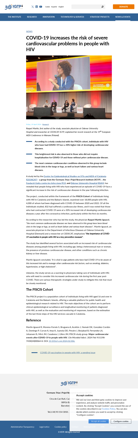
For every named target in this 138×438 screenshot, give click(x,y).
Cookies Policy (108, 409)
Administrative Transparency (22, 427)
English (61, 7)
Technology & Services (72, 17)
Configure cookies (121, 421)
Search (102, 6)
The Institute (14, 17)
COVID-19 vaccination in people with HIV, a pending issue (67, 352)
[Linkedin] (36, 7)
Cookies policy (60, 427)
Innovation (49, 17)
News (29, 31)
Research (32, 17)
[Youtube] (40, 7)
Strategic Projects (99, 17)
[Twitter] (33, 7)
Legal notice (44, 427)
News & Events (122, 17)
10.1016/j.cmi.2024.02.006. (62, 341)
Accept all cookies (98, 421)
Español (54, 7)
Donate (123, 6)
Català (47, 7)
